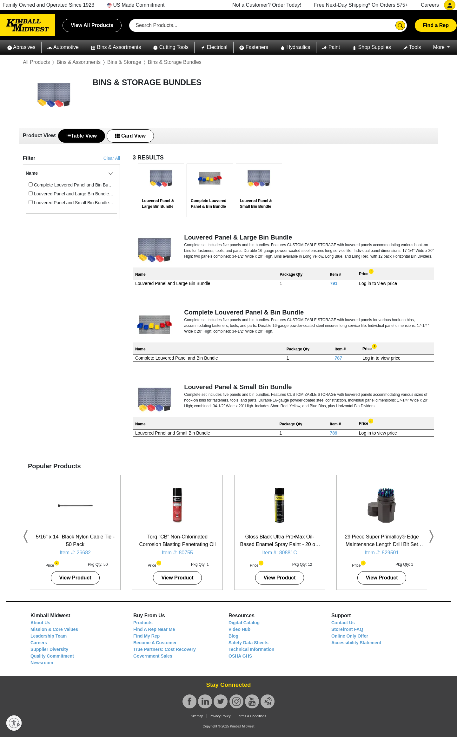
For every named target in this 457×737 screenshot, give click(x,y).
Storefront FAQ (347, 629)
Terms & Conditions (251, 716)
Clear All (111, 158)
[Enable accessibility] (14, 723)
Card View (130, 136)
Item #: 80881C (279, 552)
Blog (233, 636)
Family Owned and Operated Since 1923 (48, 5)
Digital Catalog (244, 622)
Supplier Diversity (49, 649)
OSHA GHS (240, 656)
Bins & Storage (124, 62)
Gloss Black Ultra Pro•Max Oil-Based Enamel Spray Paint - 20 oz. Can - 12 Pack (279, 544)
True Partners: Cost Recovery (164, 649)
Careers (430, 5)
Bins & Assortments (78, 62)
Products (143, 622)
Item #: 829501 (382, 552)
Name (32, 173)
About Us (40, 622)
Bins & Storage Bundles (175, 62)
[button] (21, 47)
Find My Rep (146, 636)
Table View (81, 136)
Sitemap (197, 716)
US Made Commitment (135, 5)
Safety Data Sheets (248, 642)
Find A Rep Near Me (154, 629)
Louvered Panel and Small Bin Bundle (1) (71, 202)
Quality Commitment (52, 656)
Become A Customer (155, 642)
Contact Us (343, 622)
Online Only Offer (349, 636)
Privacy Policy (219, 716)
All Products (36, 62)
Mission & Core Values (54, 629)
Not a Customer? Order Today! (266, 5)
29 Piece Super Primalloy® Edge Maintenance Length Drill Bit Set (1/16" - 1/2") (382, 544)
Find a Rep (436, 25)
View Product (75, 577)
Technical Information (251, 649)
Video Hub (239, 629)
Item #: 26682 (75, 552)
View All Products (92, 25)
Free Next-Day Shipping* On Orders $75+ (361, 5)
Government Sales (152, 656)
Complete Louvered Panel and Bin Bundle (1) (71, 184)
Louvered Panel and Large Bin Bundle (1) (71, 193)
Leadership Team (48, 636)
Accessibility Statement (356, 642)
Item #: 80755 (177, 552)
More (439, 47)
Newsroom (41, 662)
